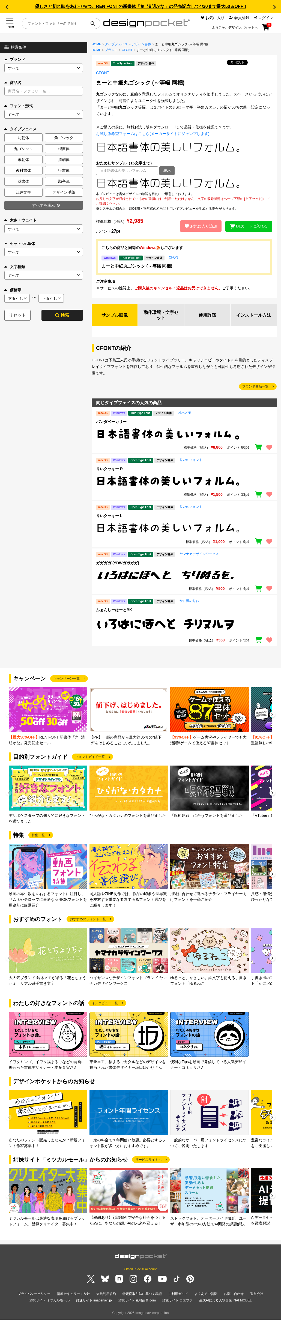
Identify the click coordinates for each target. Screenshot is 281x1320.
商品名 (12, 82)
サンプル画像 (114, 315)
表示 (167, 171)
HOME (96, 44)
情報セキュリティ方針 (73, 1294)
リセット (17, 315)
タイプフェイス (116, 44)
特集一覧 (38, 835)
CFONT (127, 50)
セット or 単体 (19, 243)
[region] (184, 183)
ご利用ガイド (178, 1294)
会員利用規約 (106, 1294)
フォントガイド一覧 (90, 757)
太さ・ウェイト (20, 220)
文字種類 (14, 267)
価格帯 (12, 290)
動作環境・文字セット (161, 315)
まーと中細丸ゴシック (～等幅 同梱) (136, 266)
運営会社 (256, 1294)
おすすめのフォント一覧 (88, 919)
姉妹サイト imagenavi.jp (94, 1301)
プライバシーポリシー (34, 1294)
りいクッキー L (109, 516)
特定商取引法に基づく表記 (142, 1294)
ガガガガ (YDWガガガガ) (117, 563)
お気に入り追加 (200, 226)
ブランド (14, 59)
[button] (6, 7)
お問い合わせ (234, 1294)
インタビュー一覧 (105, 1003)
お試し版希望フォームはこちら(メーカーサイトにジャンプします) (152, 133)
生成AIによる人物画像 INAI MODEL (225, 1301)
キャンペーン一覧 (66, 679)
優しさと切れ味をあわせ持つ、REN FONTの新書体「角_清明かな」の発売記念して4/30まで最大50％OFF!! (140, 6)
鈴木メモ (184, 413)
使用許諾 (207, 315)
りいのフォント (191, 460)
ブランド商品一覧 (255, 387)
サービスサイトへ (148, 1160)
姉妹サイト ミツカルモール (49, 1301)
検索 (62, 315)
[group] (48, 716)
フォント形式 (18, 106)
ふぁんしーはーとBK (114, 610)
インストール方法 (253, 315)
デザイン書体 (141, 44)
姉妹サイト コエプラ (177, 1301)
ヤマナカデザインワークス (199, 554)
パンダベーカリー (111, 422)
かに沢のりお (189, 601)
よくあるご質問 (206, 1294)
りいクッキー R (109, 469)
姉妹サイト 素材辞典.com (137, 1301)
